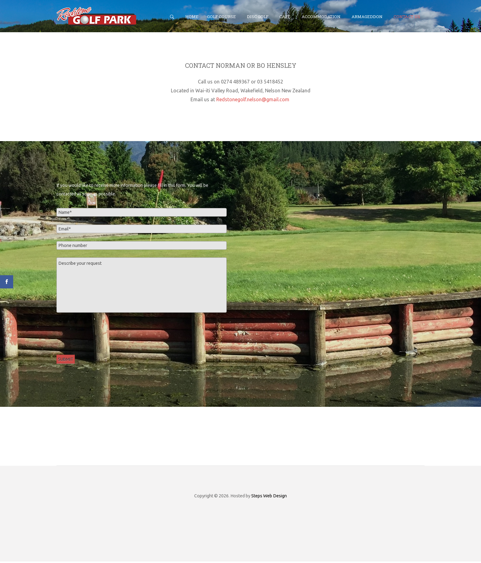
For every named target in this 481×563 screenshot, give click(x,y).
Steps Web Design (269, 497)
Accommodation (321, 16)
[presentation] (103, 334)
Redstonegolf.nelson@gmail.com (252, 101)
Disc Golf (257, 16)
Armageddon (367, 16)
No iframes (339, 240)
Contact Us (407, 16)
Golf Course (221, 16)
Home (191, 16)
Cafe (285, 16)
